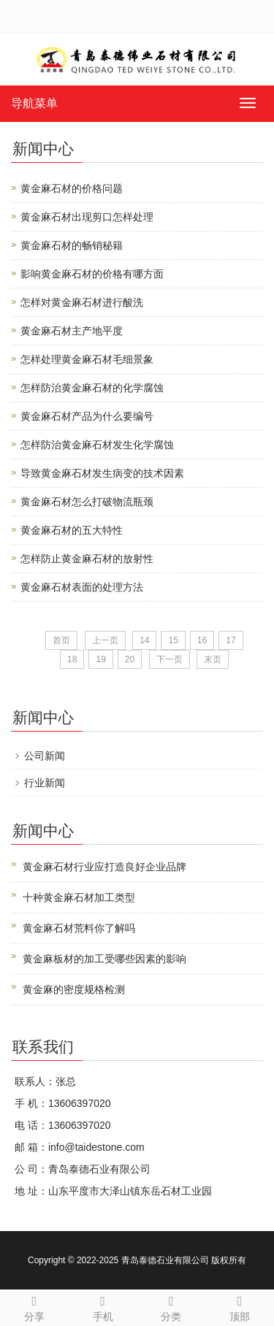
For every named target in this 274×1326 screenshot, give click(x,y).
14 (144, 640)
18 (72, 659)
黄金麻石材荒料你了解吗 (79, 928)
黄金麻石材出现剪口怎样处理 (86, 217)
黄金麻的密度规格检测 (74, 989)
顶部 (239, 1306)
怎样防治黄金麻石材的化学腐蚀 (92, 388)
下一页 (169, 659)
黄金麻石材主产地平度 (71, 331)
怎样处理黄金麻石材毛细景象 (86, 359)
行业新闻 (44, 783)
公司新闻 (44, 756)
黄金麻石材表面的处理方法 (81, 587)
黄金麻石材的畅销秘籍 (71, 245)
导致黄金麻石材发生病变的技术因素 (102, 473)
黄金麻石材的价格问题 (71, 188)
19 (100, 659)
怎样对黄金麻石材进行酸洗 (81, 302)
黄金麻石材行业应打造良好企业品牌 (104, 867)
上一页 (105, 640)
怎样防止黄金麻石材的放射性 (86, 558)
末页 (212, 659)
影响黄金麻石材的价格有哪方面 (92, 274)
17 (230, 640)
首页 (61, 640)
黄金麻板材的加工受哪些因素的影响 (104, 959)
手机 (103, 1306)
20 (129, 659)
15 (173, 640)
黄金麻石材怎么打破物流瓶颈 (86, 501)
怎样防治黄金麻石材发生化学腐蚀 (97, 445)
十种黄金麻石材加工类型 (79, 897)
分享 (34, 1306)
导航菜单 (34, 103)
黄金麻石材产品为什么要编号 (86, 416)
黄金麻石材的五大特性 (71, 530)
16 (202, 640)
